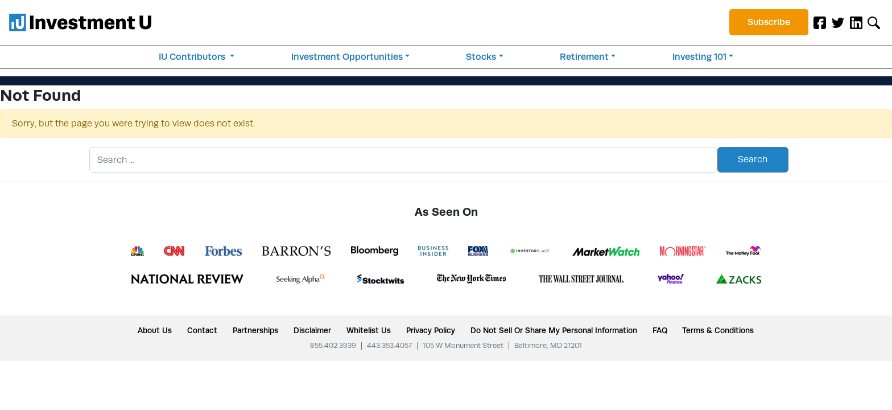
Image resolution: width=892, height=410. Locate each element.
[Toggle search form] (874, 22)
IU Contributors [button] (193, 56)
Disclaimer (312, 330)
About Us (155, 330)
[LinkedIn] (856, 22)
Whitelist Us (368, 330)
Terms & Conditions (718, 330)
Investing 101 (699, 56)
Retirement (584, 56)
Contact (202, 330)
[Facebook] (819, 22)
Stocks (481, 56)
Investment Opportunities (347, 56)
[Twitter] (838, 22)
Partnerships (255, 330)
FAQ (660, 330)
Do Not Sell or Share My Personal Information (553, 330)
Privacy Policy (430, 330)
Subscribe (769, 22)
